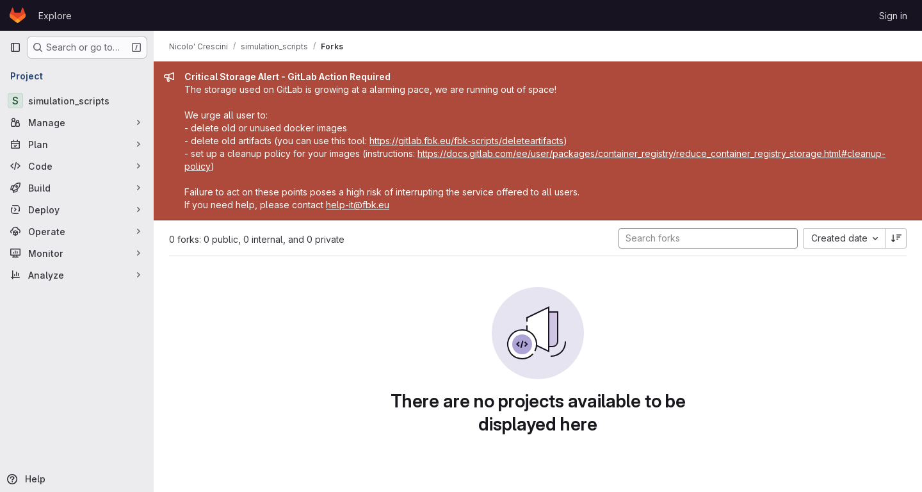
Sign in (893, 15)
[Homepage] (17, 15)
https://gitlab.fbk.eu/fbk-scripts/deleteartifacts (466, 140)
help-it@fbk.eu (357, 204)
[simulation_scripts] (77, 100)
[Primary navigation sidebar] (15, 47)
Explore (55, 15)
